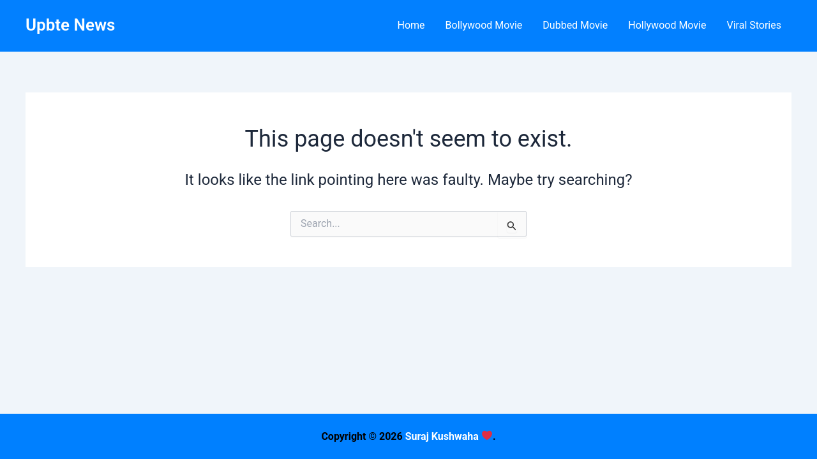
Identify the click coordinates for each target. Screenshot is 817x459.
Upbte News (70, 24)
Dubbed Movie (575, 25)
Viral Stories (753, 25)
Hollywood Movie (667, 25)
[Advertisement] (408, 369)
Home (410, 25)
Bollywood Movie (484, 25)
